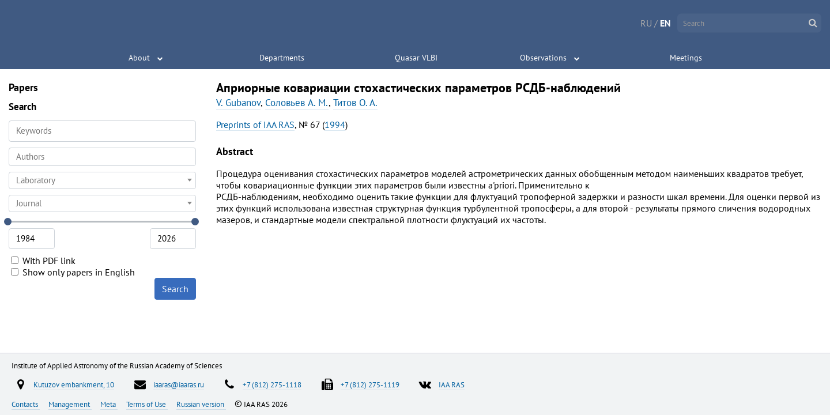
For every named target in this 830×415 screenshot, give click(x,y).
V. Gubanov (238, 102)
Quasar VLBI (416, 57)
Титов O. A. (355, 102)
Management (70, 404)
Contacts (26, 404)
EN (665, 23)
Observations (543, 57)
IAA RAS (452, 384)
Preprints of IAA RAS (255, 124)
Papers (23, 87)
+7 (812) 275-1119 (370, 384)
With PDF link (43, 260)
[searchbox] (102, 156)
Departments (281, 57)
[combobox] (102, 157)
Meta (109, 404)
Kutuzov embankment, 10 (73, 384)
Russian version (201, 404)
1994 (335, 124)
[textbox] (102, 180)
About (139, 57)
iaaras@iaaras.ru (178, 384)
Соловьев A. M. (297, 102)
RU (646, 23)
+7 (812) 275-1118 (272, 384)
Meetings (686, 57)
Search (175, 289)
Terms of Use (147, 404)
